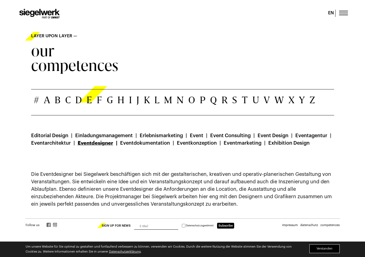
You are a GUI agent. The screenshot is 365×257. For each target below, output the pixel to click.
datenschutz (309, 225)
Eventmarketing (242, 143)
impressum (290, 225)
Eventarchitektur (51, 143)
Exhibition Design (289, 143)
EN (331, 13)
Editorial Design (49, 135)
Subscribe (225, 225)
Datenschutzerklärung (125, 251)
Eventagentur (311, 135)
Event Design (273, 135)
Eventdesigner (95, 143)
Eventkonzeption (197, 143)
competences (330, 225)
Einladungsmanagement (104, 135)
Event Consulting (230, 135)
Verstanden (324, 248)
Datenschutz (193, 225)
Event (196, 135)
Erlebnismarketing (161, 135)
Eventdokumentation (145, 143)
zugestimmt (197, 225)
